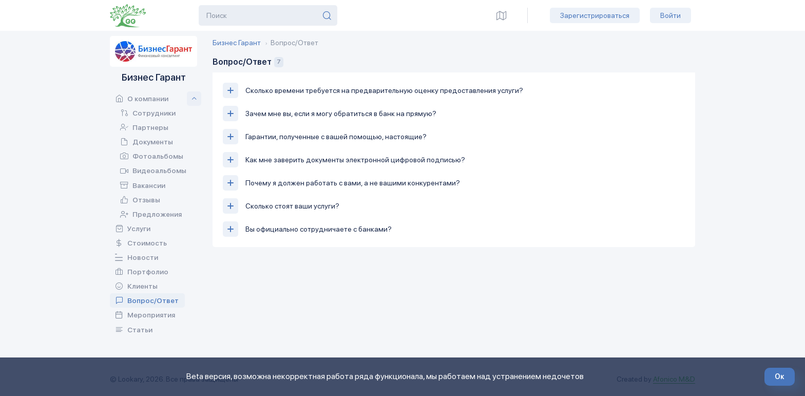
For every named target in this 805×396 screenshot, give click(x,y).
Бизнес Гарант (237, 43)
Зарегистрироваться (594, 15)
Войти (670, 15)
